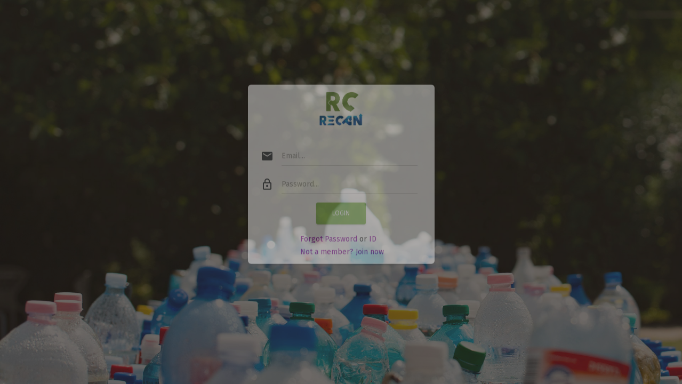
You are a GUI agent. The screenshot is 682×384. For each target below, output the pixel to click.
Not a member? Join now (342, 242)
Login (341, 204)
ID (372, 230)
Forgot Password (328, 230)
